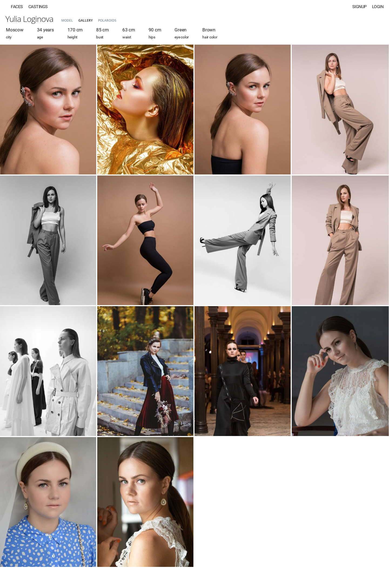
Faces (17, 6)
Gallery (85, 20)
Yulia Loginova (29, 18)
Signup (359, 6)
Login (378, 6)
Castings (38, 6)
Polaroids (107, 20)
